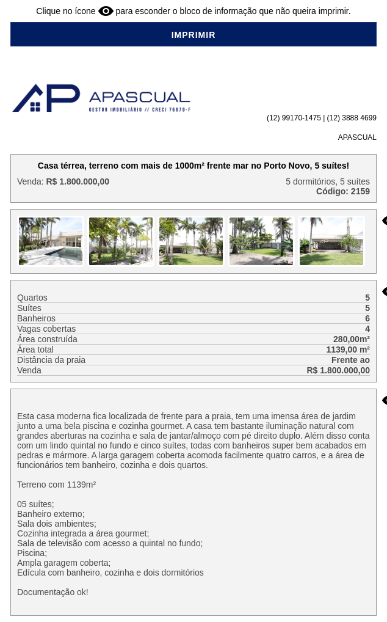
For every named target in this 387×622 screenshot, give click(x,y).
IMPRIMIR (194, 35)
